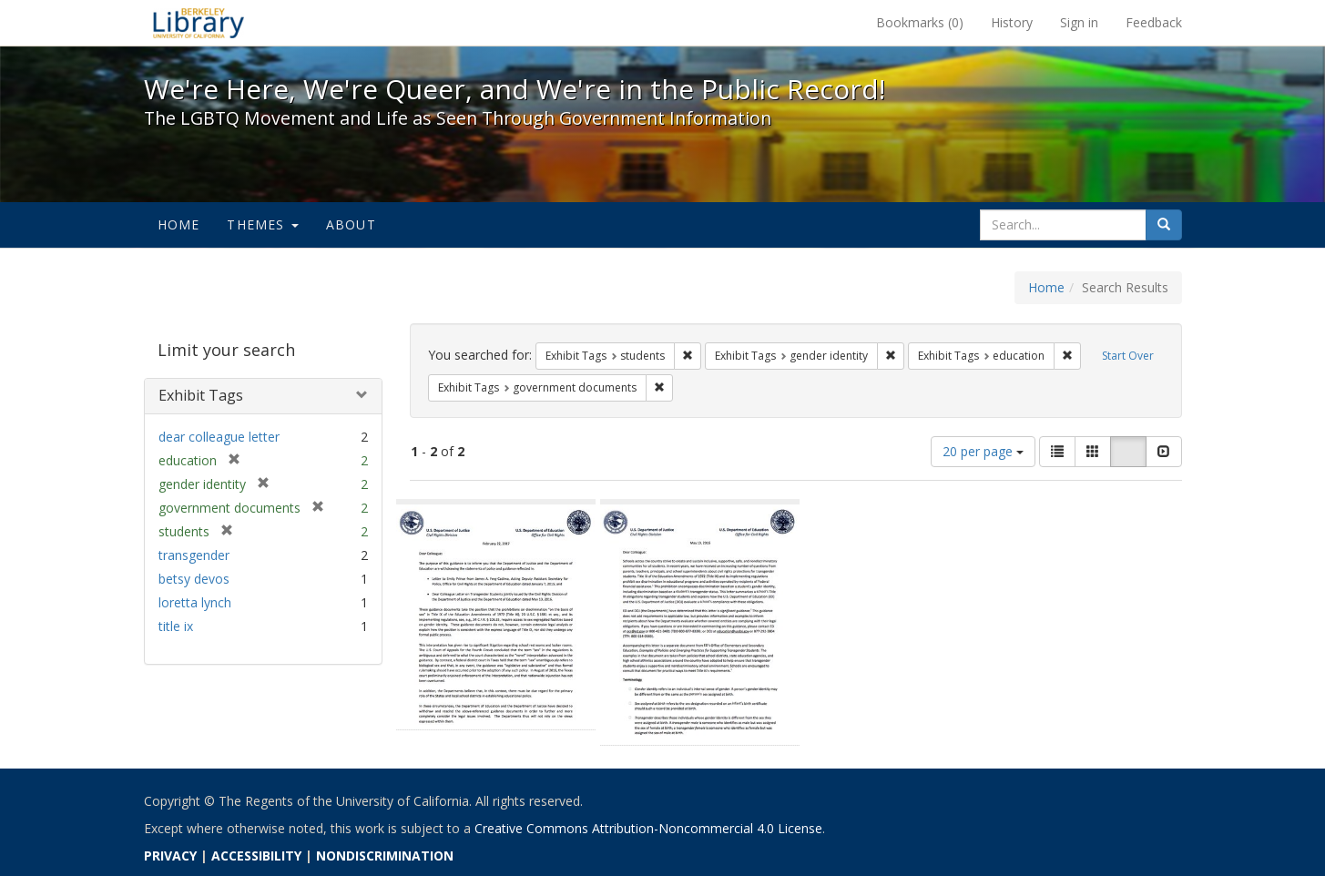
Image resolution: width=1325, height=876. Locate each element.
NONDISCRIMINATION (385, 855)
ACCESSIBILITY (256, 855)
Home (179, 224)
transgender (193, 555)
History (1012, 22)
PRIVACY (170, 855)
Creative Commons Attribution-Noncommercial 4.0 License (648, 828)
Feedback (1154, 22)
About (351, 224)
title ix (175, 626)
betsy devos (193, 578)
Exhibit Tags (200, 395)
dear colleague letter (219, 436)
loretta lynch (194, 602)
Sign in (1079, 22)
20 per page (983, 451)
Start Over (1128, 355)
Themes (262, 224)
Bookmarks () (919, 22)
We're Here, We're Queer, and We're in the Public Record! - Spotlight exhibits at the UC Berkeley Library (198, 23)
